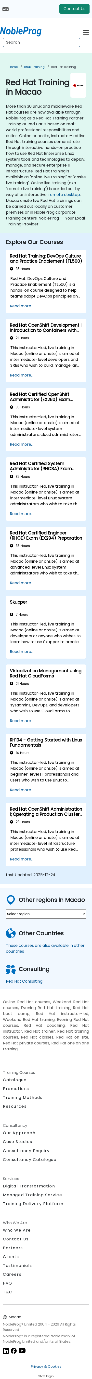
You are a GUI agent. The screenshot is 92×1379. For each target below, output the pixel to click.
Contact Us (74, 9)
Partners (13, 1248)
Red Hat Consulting (24, 981)
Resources (14, 1106)
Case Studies (17, 1142)
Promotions (16, 1089)
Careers (12, 1274)
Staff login (46, 1376)
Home (13, 67)
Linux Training (34, 67)
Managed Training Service (32, 1195)
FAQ (7, 1283)
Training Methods (23, 1097)
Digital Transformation (29, 1186)
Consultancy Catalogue (30, 1159)
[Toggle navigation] (86, 31)
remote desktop (64, 194)
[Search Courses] (41, 42)
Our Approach (19, 1133)
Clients (11, 1257)
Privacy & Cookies (46, 1366)
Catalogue (14, 1080)
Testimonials (17, 1265)
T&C (8, 1292)
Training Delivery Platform (33, 1204)
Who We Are (17, 1230)
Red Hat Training (63, 67)
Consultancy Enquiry (26, 1150)
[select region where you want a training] (46, 914)
